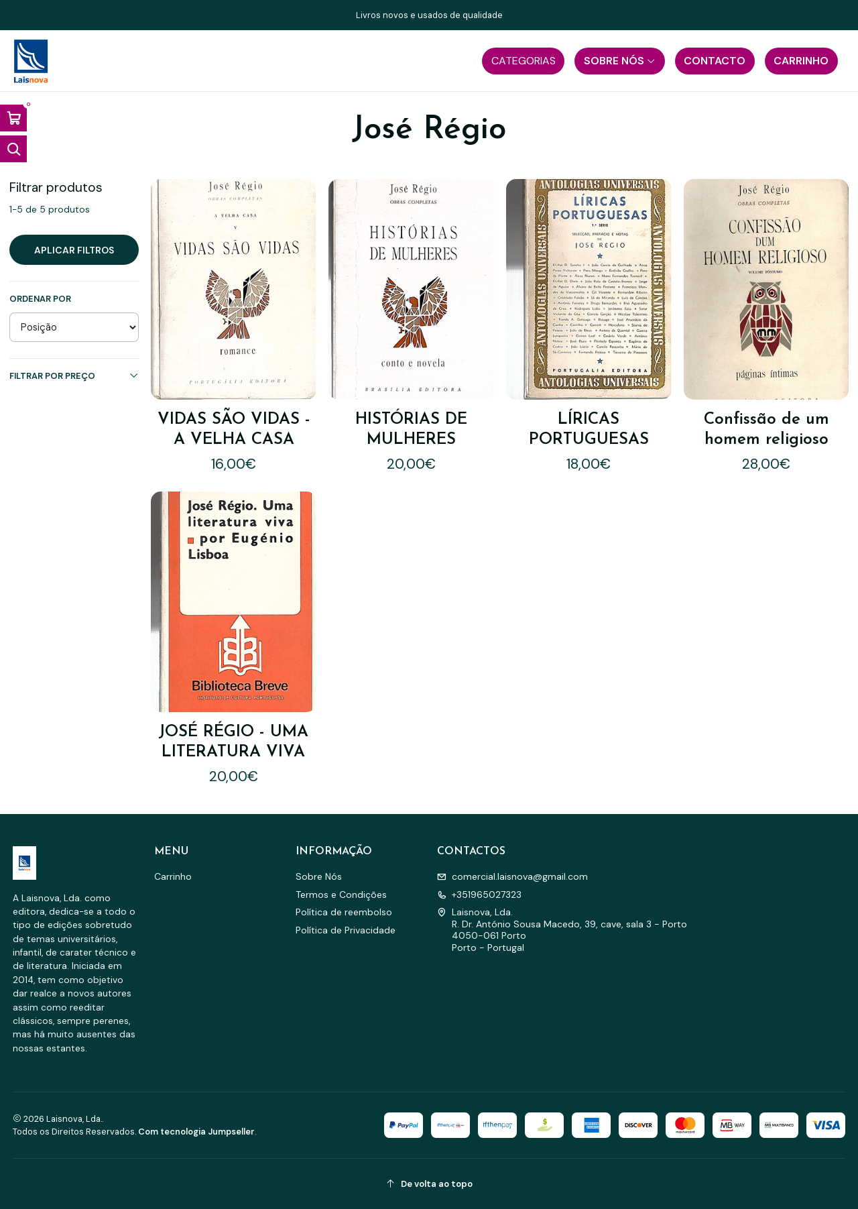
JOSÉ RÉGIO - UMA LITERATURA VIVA (233, 708)
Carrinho (173, 876)
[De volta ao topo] (429, 1184)
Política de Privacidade (345, 930)
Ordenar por (40, 299)
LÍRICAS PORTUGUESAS (589, 430)
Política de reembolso (344, 912)
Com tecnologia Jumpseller (196, 1131)
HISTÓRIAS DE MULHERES (411, 430)
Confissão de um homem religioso (766, 430)
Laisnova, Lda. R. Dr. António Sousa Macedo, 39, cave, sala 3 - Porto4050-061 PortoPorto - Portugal (562, 930)
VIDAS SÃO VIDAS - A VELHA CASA (234, 430)
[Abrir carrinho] (13, 118)
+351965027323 (479, 894)
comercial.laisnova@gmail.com (512, 876)
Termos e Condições (341, 894)
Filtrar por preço (74, 376)
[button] (523, 61)
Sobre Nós (319, 876)
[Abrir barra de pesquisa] (13, 148)
